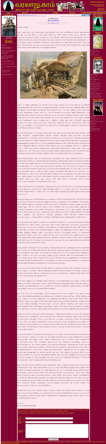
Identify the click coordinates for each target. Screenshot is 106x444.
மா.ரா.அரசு (93, 81)
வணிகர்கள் (4, 45)
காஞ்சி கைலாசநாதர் (95, 95)
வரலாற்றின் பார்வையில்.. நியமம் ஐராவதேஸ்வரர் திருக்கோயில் (7, 57)
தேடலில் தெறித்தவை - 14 (7, 61)
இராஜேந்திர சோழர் (95, 79)
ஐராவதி (92, 53)
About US (25, 12)
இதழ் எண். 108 (20, 15)
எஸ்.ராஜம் (93, 77)
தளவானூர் (93, 116)
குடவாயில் (93, 91)
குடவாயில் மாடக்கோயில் (7, 63)
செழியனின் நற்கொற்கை (7, 74)
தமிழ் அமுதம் (55, 23)
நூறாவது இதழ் (94, 74)
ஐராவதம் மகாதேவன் (96, 83)
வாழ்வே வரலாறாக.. (96, 128)
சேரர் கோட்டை (94, 49)
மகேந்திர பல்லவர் (95, 89)
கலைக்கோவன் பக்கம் (31, 15)
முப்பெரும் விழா (95, 54)
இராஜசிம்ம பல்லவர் (96, 130)
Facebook (72, 12)
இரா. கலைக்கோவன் (53, 20)
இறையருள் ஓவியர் (95, 88)
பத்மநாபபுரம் (94, 119)
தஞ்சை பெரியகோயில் (96, 96)
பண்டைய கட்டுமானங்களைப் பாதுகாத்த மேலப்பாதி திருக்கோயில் (8, 52)
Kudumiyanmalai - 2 (7, 47)
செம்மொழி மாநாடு (95, 51)
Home (9, 12)
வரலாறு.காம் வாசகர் (96, 86)
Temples (55, 12)
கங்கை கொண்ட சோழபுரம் (97, 121)
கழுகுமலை (93, 123)
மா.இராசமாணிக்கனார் (96, 93)
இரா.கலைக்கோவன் (95, 84)
